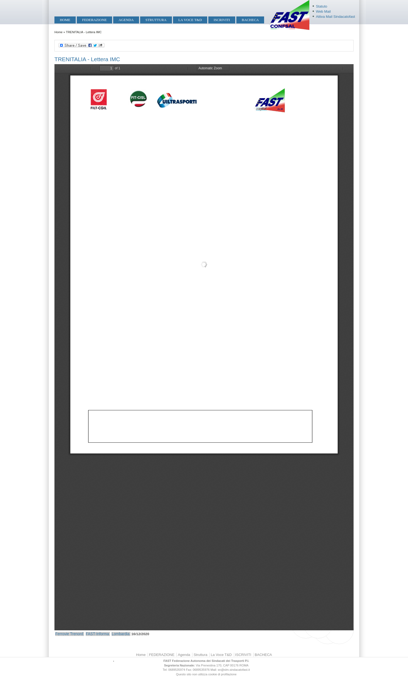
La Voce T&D (190, 20)
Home (65, 20)
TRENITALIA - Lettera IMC (87, 59)
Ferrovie (62, 634)
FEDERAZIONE (94, 20)
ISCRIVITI (222, 20)
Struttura (156, 20)
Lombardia (120, 634)
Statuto (321, 6)
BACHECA (250, 20)
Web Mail (323, 11)
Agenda (126, 20)
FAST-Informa (97, 634)
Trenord (76, 634)
